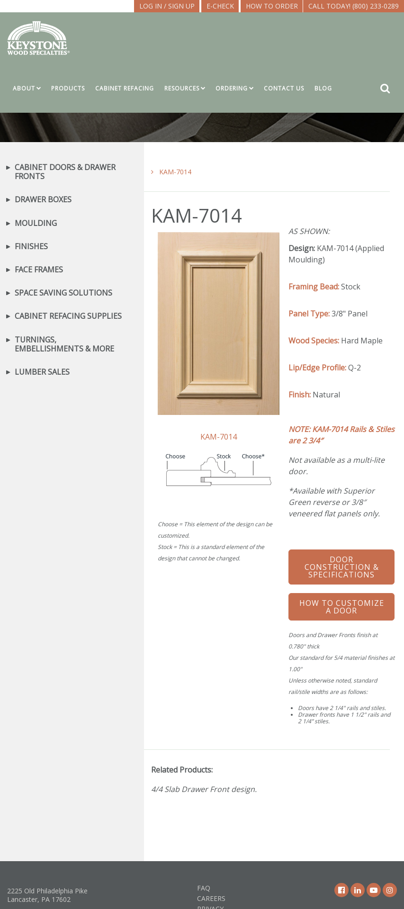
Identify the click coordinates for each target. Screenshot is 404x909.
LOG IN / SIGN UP (167, 5)
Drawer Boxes (43, 199)
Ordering (231, 88)
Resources (181, 88)
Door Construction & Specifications (342, 567)
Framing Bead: (313, 286)
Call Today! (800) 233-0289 (353, 5)
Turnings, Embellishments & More (64, 344)
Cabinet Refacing (124, 88)
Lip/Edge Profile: (317, 367)
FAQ (203, 887)
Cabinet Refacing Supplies (68, 316)
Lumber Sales (42, 372)
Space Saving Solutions (63, 292)
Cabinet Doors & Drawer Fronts (65, 172)
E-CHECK (220, 5)
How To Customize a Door (341, 607)
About (24, 88)
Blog (323, 88)
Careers (211, 898)
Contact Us (284, 88)
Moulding (36, 223)
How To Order (272, 5)
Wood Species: (313, 340)
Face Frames (39, 269)
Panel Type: (309, 313)
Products (68, 88)
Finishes (31, 246)
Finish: (299, 394)
